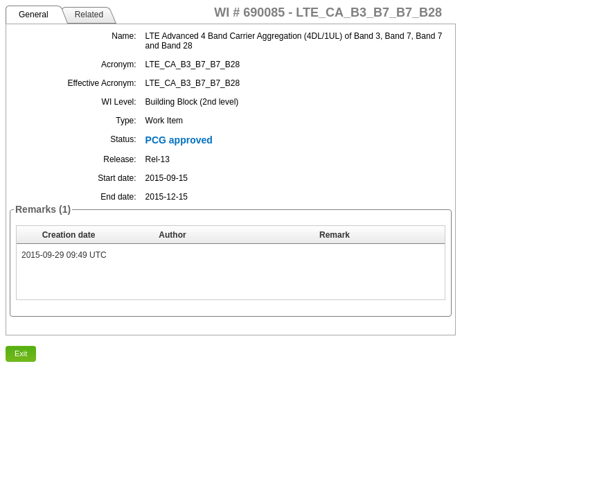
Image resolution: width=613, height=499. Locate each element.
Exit (21, 353)
